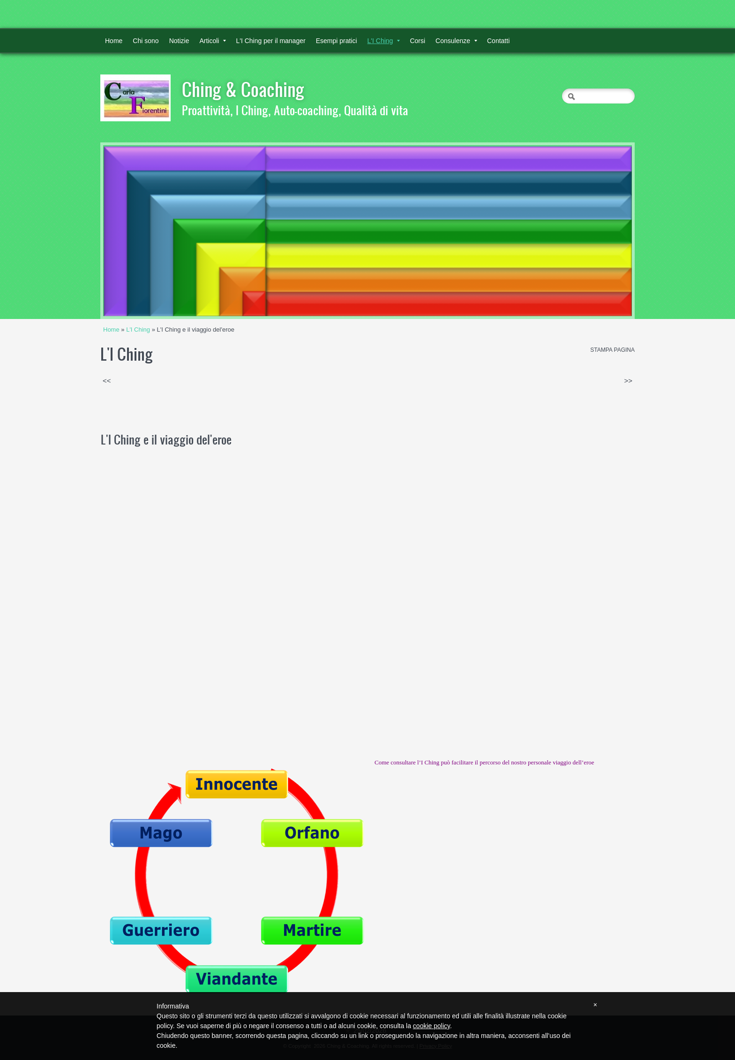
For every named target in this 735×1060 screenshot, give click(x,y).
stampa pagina (612, 350)
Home (113, 40)
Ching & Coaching (243, 89)
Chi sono (145, 40)
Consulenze (456, 40)
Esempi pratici (336, 40)
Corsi (417, 40)
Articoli (212, 40)
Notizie (179, 40)
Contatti (498, 40)
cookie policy (431, 1026)
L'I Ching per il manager (270, 40)
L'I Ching (384, 40)
